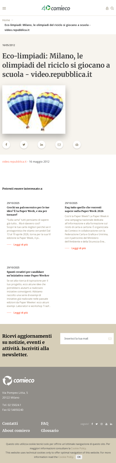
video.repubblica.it (14, 161)
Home (6, 20)
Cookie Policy (78, 448)
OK (79, 457)
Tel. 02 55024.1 (11, 405)
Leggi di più (21, 244)
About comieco (16, 430)
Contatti (10, 423)
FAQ (44, 423)
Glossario (50, 430)
